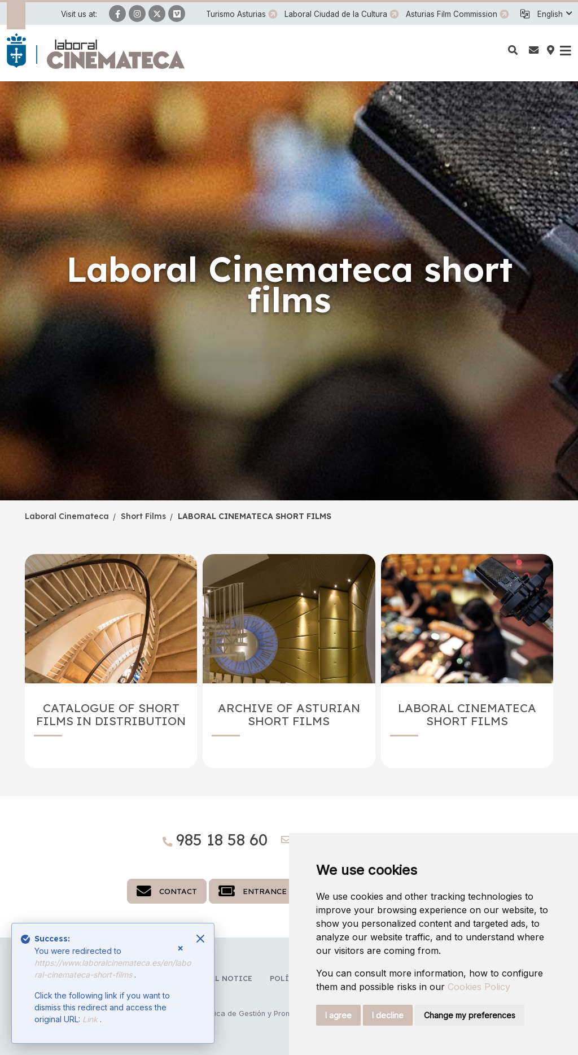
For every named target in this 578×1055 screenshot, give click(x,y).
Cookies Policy (479, 986)
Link (91, 1019)
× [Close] (180, 947)
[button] (554, 14)
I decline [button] (388, 1015)
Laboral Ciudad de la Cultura (335, 14)
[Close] (200, 939)
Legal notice (223, 978)
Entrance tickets (270, 891)
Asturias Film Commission (451, 14)
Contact (167, 891)
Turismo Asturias (236, 14)
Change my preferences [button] (469, 1015)
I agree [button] (338, 1015)
